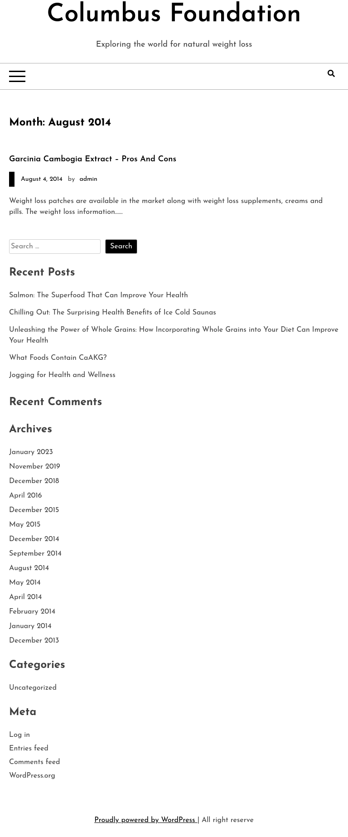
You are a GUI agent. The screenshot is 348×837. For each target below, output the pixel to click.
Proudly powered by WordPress (145, 820)
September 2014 (35, 553)
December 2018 (34, 481)
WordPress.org (32, 775)
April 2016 (25, 495)
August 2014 (29, 568)
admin (88, 179)
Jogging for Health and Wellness (62, 375)
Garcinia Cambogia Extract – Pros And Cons (92, 159)
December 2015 (34, 510)
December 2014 (34, 539)
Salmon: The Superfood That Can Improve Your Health (98, 295)
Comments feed (34, 762)
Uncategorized (33, 688)
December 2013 (34, 640)
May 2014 (25, 582)
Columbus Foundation (174, 15)
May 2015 (25, 524)
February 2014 (32, 611)
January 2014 (30, 626)
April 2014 (25, 597)
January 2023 (31, 452)
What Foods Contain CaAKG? (57, 358)
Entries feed (28, 748)
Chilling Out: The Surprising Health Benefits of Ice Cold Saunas (112, 312)
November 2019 (34, 466)
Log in (19, 735)
